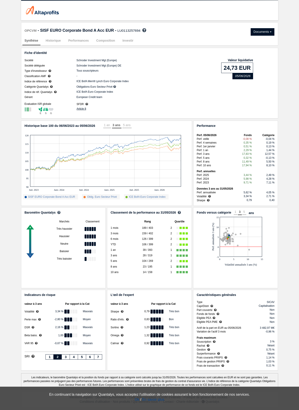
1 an (107, 125)
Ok (137, 399)
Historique (53, 40)
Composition (105, 40)
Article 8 (81, 108)
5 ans (126, 125)
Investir (127, 40)
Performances (78, 40)
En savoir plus (153, 399)
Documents (263, 31)
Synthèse (31, 40)
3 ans (116, 125)
